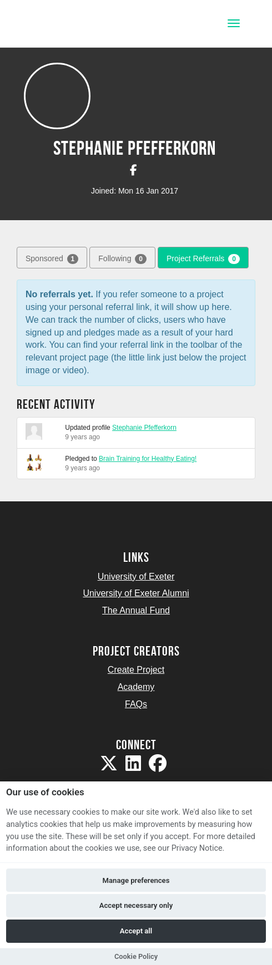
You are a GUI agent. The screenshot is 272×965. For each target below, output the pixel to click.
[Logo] (63, 25)
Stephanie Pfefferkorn (144, 427)
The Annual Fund (136, 610)
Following (122, 259)
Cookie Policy (136, 956)
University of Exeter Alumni (136, 593)
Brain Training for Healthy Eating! (148, 459)
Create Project (136, 669)
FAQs (136, 704)
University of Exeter (136, 576)
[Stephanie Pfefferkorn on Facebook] (133, 170)
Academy (136, 687)
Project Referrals (203, 259)
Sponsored (52, 259)
